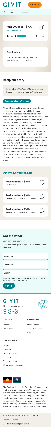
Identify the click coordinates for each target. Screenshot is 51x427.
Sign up (8, 285)
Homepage (12, 4)
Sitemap (15, 420)
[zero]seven (24, 424)
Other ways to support (13, 365)
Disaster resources (35, 328)
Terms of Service (17, 280)
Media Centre (33, 324)
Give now (34, 5)
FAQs (29, 332)
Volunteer (7, 349)
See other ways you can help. (20, 60)
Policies (6, 420)
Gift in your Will (10, 353)
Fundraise (7, 357)
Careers (6, 324)
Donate (6, 345)
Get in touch (8, 328)
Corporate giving (10, 361)
